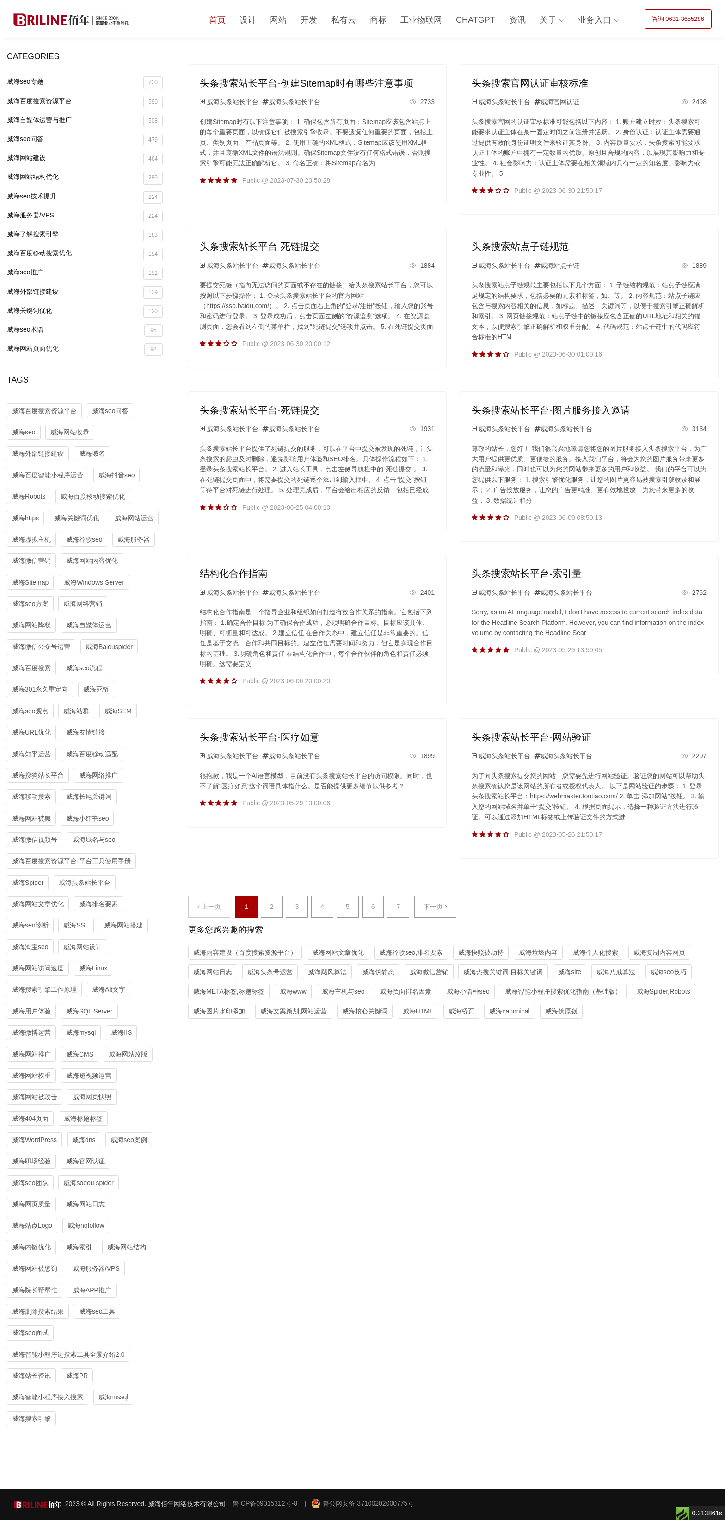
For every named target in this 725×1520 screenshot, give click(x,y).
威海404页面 (30, 1118)
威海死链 (96, 689)
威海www (293, 991)
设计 (248, 20)
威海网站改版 (128, 1054)
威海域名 (92, 453)
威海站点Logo (32, 1225)
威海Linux (93, 968)
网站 (278, 20)
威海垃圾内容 (538, 952)
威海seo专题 (85, 82)
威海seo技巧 (669, 972)
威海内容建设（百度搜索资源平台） (245, 952)
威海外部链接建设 (85, 292)
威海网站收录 (69, 432)
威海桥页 (461, 1011)
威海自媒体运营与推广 (85, 121)
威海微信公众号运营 (41, 646)
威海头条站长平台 (85, 882)
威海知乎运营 (31, 754)
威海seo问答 (85, 140)
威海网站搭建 (123, 925)
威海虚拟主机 (31, 539)
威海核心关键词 (364, 1011)
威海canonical (509, 1011)
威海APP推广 (92, 1290)
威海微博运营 (31, 1032)
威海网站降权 (31, 625)
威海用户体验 (31, 1011)
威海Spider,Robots (663, 991)
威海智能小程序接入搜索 (47, 1397)
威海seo (24, 432)
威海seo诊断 (30, 925)
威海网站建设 (85, 159)
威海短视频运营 (88, 1075)
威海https (25, 518)
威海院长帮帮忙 (34, 1290)
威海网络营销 (82, 603)
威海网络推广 (98, 775)
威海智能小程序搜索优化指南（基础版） (563, 991)
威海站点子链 (560, 265)
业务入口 (594, 20)
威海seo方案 (30, 603)
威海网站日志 (85, 1204)
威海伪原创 (561, 1011)
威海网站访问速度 (38, 968)
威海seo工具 (97, 1311)
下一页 (435, 906)
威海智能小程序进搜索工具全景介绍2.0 (68, 1354)
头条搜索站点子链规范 (520, 246)
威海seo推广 (85, 273)
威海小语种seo (468, 991)
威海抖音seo (116, 475)
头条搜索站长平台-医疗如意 (259, 737)
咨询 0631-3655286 (678, 18)
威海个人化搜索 (595, 952)
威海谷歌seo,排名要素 (411, 952)
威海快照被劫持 (481, 952)
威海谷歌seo (84, 539)
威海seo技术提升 (85, 197)
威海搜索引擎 (31, 1418)
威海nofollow (86, 1225)
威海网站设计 (82, 947)
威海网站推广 (31, 1054)
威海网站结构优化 (85, 178)
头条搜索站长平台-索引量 (527, 573)
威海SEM (117, 711)
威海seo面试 (30, 1332)
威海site (569, 972)
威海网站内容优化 (92, 560)
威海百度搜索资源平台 (85, 102)
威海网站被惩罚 (34, 1268)
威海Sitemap (30, 582)
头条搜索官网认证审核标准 (530, 83)
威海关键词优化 (85, 311)
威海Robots (28, 496)
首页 (217, 20)
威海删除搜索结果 (38, 1311)
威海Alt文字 (108, 989)
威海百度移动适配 (92, 754)
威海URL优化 (31, 732)
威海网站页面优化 (85, 349)
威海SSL (75, 925)
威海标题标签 (83, 1118)
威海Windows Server (94, 582)
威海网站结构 (126, 1247)
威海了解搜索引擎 (85, 235)
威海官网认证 (85, 1161)
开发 (309, 20)
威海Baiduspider (109, 646)
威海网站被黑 (31, 818)
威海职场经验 (31, 1161)
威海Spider (27, 882)
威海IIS (121, 1032)
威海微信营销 (31, 560)
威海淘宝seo (30, 947)
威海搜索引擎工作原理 (44, 989)
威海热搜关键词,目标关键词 (503, 972)
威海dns (84, 1139)
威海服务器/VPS (85, 216)
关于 (548, 20)
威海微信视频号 (34, 839)
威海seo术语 (85, 330)
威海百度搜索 (31, 668)
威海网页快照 (92, 1096)
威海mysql (81, 1032)
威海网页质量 (31, 1204)
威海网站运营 (134, 518)
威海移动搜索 (31, 796)
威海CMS (79, 1054)
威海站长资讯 (31, 1375)
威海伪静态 (378, 972)
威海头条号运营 (270, 972)
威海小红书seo (87, 818)
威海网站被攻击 (34, 1096)
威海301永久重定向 (40, 689)
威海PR (77, 1375)
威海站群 (76, 711)
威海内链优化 (31, 1247)
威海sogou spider (88, 1182)
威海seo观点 (30, 711)
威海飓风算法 (327, 972)
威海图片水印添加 (219, 1011)
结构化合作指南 (234, 573)
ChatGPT (475, 20)
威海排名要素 (98, 904)
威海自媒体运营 (88, 625)
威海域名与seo (94, 839)
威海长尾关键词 (88, 796)
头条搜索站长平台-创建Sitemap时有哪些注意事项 (306, 83)
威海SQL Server (89, 1011)
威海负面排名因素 (405, 991)
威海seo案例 (129, 1139)
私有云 (343, 20)
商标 (378, 20)
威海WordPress (34, 1139)
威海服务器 (133, 539)
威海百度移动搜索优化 (85, 254)
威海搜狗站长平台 (38, 775)
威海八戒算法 (615, 972)
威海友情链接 (85, 732)
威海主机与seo (343, 991)
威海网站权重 (31, 1075)
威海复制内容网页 (659, 952)
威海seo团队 (30, 1182)
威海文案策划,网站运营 (293, 1011)
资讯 (517, 20)
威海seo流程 (84, 668)
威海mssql (113, 1397)
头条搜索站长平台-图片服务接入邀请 (551, 410)
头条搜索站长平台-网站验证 (531, 737)
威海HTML (418, 1011)
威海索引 (79, 1247)
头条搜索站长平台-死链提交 (259, 246)
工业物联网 (421, 20)
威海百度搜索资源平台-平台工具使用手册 (71, 861)
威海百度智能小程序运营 (47, 475)
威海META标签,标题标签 (228, 991)
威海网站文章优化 (38, 904)
